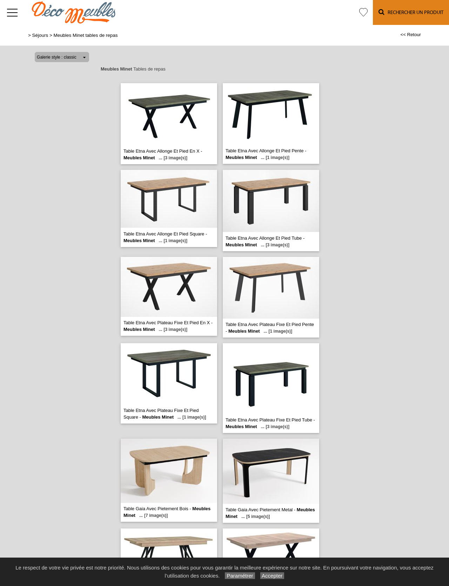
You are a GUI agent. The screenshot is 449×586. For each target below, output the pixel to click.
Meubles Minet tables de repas (85, 35)
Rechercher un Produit (410, 12)
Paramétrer (239, 576)
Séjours (40, 35)
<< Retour (410, 34)
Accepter (272, 576)
